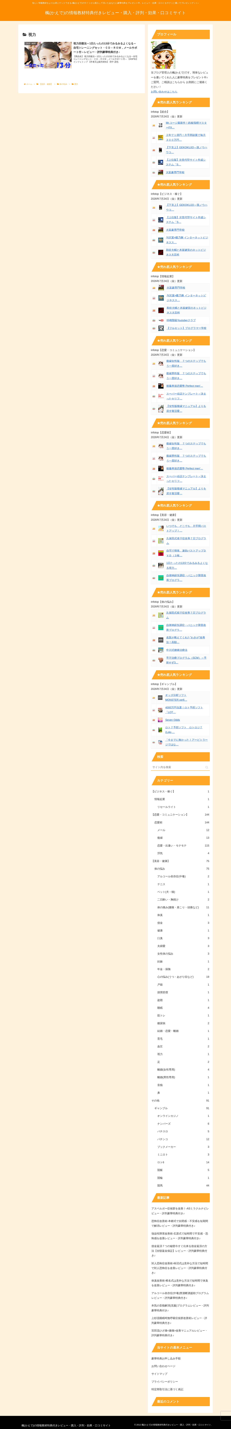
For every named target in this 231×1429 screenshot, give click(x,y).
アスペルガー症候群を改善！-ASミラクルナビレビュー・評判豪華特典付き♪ (180, 1211)
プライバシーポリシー (164, 1381)
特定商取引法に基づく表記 (167, 1389)
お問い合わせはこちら (164, 91)
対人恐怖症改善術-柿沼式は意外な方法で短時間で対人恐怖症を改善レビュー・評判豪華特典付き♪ (179, 1268)
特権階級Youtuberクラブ (181, 320)
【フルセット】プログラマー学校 (186, 328)
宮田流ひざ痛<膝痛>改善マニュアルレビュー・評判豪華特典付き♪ (179, 1333)
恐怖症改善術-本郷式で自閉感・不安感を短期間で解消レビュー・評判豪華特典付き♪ (179, 1223)
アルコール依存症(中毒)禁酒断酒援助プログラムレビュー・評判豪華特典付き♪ (180, 1295)
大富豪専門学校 (175, 172)
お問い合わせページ (163, 1366)
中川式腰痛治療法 (176, 650)
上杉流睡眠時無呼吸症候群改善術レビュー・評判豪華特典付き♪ (179, 1320)
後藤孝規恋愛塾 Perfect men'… (184, 385)
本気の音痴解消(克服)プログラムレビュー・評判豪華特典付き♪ (180, 1308)
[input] (180, 767)
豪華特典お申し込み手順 (166, 1358)
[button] (206, 767)
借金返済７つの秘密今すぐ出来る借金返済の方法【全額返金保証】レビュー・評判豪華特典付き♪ (179, 1251)
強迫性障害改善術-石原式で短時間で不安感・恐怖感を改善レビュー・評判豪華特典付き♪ (179, 1236)
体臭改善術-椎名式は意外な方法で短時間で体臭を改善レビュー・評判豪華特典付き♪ (179, 1283)
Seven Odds (172, 719)
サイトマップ (159, 1373)
